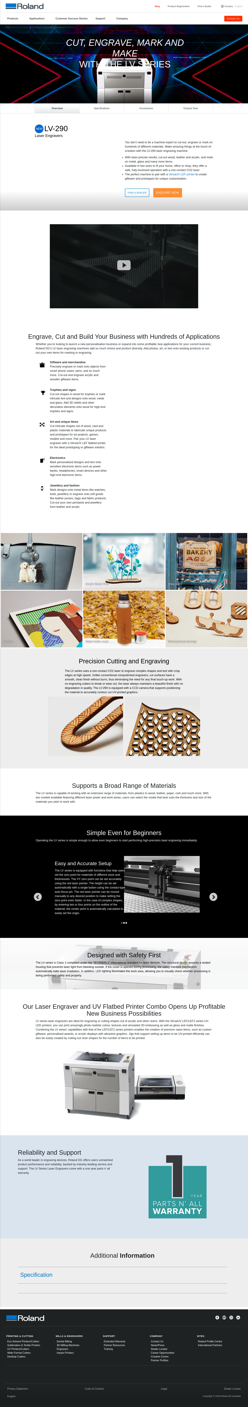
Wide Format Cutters (19, 1352)
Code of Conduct (94, 1388)
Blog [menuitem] (157, 6)
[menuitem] (14, 18)
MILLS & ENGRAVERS (69, 1336)
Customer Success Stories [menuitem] (72, 18)
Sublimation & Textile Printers (23, 1345)
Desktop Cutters (16, 1356)
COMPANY (156, 1336)
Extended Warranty (114, 1341)
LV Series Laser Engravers (64, 27)
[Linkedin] (238, 1317)
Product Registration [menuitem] (178, 6)
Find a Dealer (137, 192)
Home (7, 27)
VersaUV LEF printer (182, 174)
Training (108, 1349)
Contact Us (157, 1341)
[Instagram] (231, 1317)
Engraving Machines (41, 27)
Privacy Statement (17, 1388)
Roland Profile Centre (210, 1341)
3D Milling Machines (68, 1345)
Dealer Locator (159, 1349)
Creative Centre (160, 1356)
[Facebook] (217, 1317)
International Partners (210, 1345)
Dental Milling (64, 1341)
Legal (164, 1388)
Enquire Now (167, 192)
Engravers (62, 1349)
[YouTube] (224, 1317)
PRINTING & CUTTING (19, 1336)
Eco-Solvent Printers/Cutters (23, 1341)
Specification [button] (36, 1275)
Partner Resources (114, 1345)
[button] (47, 896)
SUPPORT (109, 1336)
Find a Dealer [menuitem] (204, 6)
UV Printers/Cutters (18, 1349)
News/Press (157, 1345)
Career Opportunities (162, 1352)
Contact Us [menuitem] (233, 18)
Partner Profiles (159, 1360)
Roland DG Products (20, 27)
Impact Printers (65, 1352)
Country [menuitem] (228, 6)
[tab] (122, 1275)
